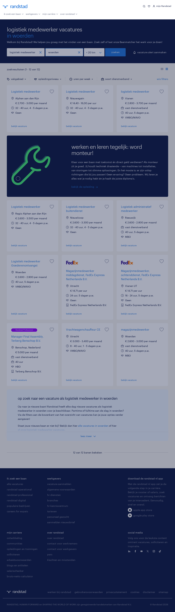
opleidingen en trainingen (22, 548)
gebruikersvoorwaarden (89, 592)
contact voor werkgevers (62, 548)
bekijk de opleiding (82, 186)
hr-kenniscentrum (57, 505)
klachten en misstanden (61, 559)
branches (52, 500)
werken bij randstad (59, 592)
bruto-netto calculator (20, 576)
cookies (134, 592)
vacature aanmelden (59, 483)
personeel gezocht (58, 516)
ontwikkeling (14, 538)
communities (14, 543)
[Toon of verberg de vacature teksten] (164, 69)
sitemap (163, 592)
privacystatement (116, 592)
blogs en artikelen (17, 565)
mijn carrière (50, 13)
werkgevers (33, 13)
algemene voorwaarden (61, 489)
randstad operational (19, 489)
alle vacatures (15, 483)
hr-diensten (54, 494)
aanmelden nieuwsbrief (61, 522)
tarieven (52, 511)
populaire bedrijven (18, 505)
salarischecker (15, 570)
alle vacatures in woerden (93, 425)
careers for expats (17, 511)
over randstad (68, 13)
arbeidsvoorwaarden (19, 559)
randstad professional (20, 494)
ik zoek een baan (14, 13)
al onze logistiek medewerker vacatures (41, 429)
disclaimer (149, 592)
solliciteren (13, 554)
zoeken (115, 52)
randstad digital (16, 500)
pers (49, 554)
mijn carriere (14, 532)
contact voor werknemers (62, 543)
